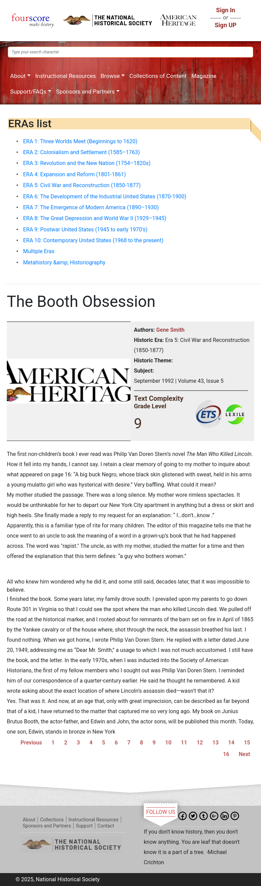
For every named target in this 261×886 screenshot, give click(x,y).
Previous (31, 742)
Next (244, 754)
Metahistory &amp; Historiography (64, 262)
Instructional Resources (65, 75)
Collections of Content (158, 75)
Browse (110, 75)
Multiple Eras (38, 251)
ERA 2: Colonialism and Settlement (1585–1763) (81, 152)
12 (200, 742)
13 (215, 742)
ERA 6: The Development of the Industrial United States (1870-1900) (104, 196)
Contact (106, 825)
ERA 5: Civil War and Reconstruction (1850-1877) (82, 185)
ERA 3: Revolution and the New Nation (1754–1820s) (87, 163)
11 (184, 742)
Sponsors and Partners (85, 91)
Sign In (225, 10)
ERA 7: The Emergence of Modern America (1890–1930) (91, 207)
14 (231, 742)
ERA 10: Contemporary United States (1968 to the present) (93, 240)
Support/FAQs (28, 91)
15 (247, 742)
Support (84, 825)
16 (226, 754)
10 (168, 742)
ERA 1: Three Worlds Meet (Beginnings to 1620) (80, 141)
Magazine (203, 75)
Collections (52, 819)
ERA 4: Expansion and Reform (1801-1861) (74, 174)
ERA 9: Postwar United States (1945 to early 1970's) (85, 229)
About (17, 75)
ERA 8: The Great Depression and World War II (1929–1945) (94, 218)
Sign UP (226, 25)
